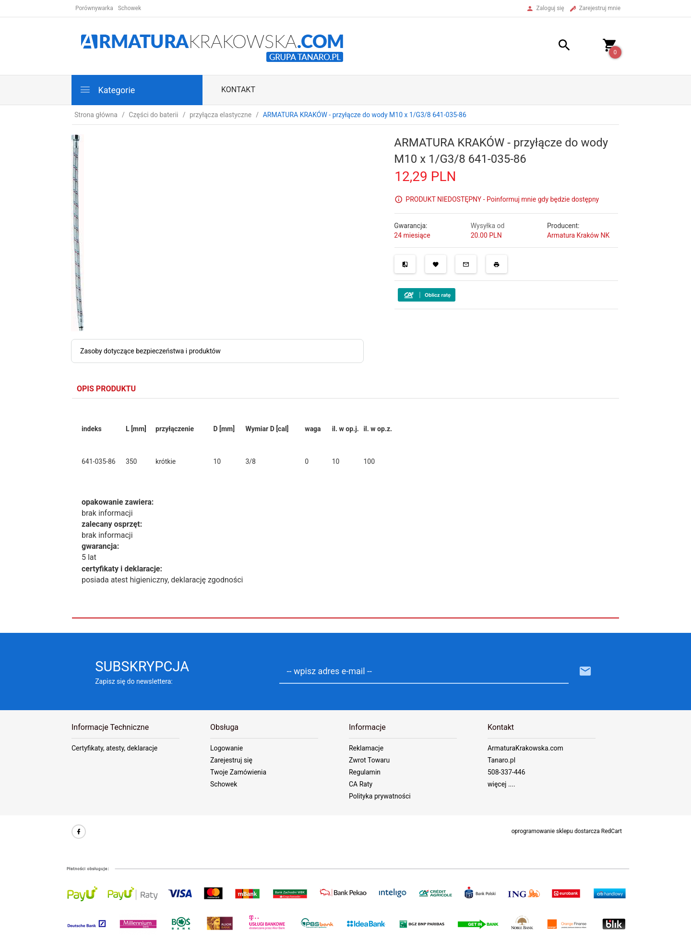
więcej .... (501, 784)
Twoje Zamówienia (238, 772)
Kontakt (238, 89)
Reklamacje (366, 748)
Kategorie (107, 90)
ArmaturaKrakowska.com (525, 748)
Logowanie (226, 748)
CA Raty (360, 784)
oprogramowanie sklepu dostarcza (556, 831)
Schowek (223, 784)
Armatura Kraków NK (578, 235)
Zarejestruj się (231, 760)
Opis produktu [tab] (106, 388)
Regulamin (365, 772)
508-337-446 (506, 772)
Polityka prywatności (380, 796)
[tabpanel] (345, 508)
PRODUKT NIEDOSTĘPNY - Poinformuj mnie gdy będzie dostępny (502, 199)
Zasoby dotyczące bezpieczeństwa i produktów (150, 351)
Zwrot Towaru (369, 760)
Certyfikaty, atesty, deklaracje (114, 748)
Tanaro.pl (501, 760)
